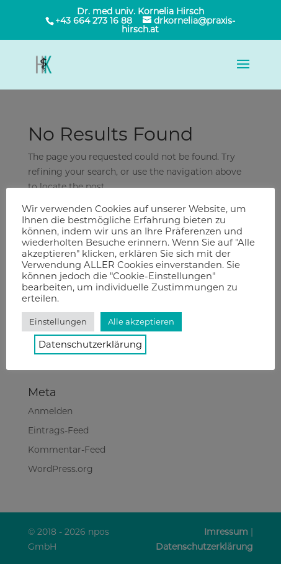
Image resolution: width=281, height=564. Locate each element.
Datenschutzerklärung (90, 344)
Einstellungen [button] (58, 321)
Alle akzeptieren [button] (141, 321)
